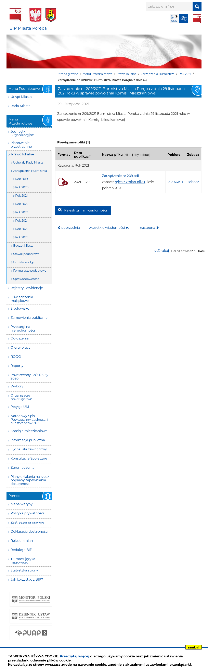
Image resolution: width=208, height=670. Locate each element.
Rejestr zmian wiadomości (85, 210)
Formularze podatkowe (29, 270)
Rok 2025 (21, 229)
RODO (16, 357)
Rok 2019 (21, 179)
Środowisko (20, 308)
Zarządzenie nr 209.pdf (120, 176)
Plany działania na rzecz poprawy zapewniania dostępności (30, 480)
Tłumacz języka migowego (23, 561)
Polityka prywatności (27, 513)
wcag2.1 (174, 18)
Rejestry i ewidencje (27, 288)
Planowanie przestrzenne (21, 145)
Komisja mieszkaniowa (29, 431)
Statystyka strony (24, 570)
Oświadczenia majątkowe (22, 299)
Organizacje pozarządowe (21, 397)
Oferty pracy (20, 347)
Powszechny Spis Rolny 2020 (29, 377)
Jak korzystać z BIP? (27, 579)
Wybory (17, 386)
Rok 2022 (21, 204)
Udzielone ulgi (23, 262)
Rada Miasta (20, 106)
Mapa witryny (21, 504)
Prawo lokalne (126, 74)
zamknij (193, 647)
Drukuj (163, 251)
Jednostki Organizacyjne (22, 133)
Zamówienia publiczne (29, 318)
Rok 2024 (21, 220)
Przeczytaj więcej (74, 656)
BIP (197, 18)
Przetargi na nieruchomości (23, 328)
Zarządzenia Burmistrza (157, 74)
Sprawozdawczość (26, 279)
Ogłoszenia (20, 338)
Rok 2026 (21, 237)
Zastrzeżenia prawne (27, 522)
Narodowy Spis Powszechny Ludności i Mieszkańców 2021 (29, 419)
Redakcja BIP (21, 550)
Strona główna (68, 74)
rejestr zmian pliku (130, 182)
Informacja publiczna (28, 440)
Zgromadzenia (22, 467)
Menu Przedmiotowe (98, 74)
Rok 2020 (21, 187)
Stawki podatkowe (26, 254)
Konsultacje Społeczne (29, 458)
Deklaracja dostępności (29, 531)
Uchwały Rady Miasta (28, 162)
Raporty (17, 366)
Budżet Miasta (23, 245)
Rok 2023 (21, 212)
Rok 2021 (185, 74)
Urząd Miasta (21, 97)
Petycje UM (20, 407)
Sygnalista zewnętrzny (29, 449)
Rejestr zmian (22, 541)
